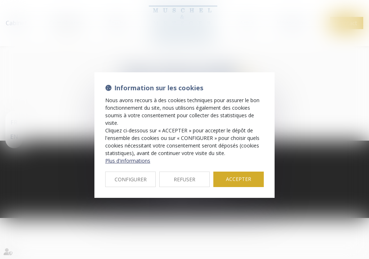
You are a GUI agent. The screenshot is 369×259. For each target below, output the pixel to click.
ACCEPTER (238, 179)
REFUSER (184, 179)
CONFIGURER (131, 179)
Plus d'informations (127, 160)
